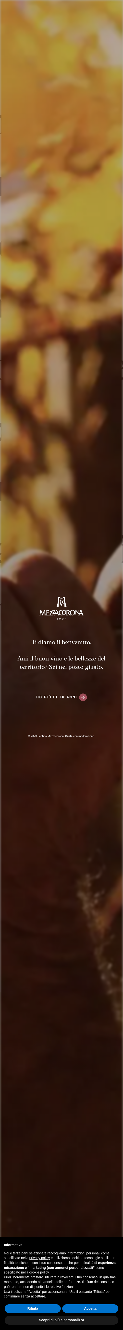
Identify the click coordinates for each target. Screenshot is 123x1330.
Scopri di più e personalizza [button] (61, 1320)
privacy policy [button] (39, 1258)
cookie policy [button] (39, 1272)
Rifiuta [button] (32, 1308)
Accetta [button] (90, 1308)
